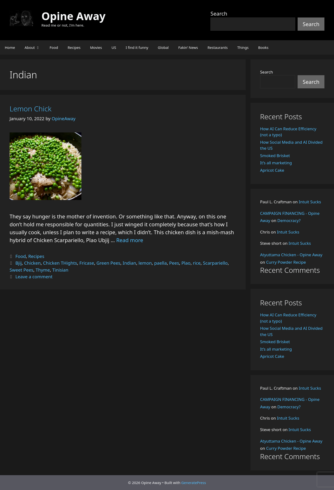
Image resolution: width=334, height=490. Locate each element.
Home (10, 47)
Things (243, 47)
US (114, 47)
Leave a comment (33, 276)
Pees (174, 263)
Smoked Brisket (275, 155)
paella (160, 263)
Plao (186, 263)
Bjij (18, 263)
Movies (96, 47)
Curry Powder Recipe (286, 262)
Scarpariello (215, 263)
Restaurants (218, 47)
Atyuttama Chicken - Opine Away (291, 254)
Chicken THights (60, 263)
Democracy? (288, 220)
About (35, 47)
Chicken (32, 263)
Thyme (43, 270)
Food (54, 47)
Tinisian (60, 270)
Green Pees (108, 263)
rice (197, 263)
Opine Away (73, 16)
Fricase (86, 263)
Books (263, 47)
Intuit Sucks (310, 202)
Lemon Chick (30, 109)
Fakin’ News (188, 47)
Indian (129, 263)
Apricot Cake (272, 170)
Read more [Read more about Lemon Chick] (129, 240)
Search (218, 13)
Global (163, 47)
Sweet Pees (21, 270)
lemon (145, 263)
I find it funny (137, 47)
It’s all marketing (276, 162)
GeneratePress (193, 482)
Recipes (74, 47)
